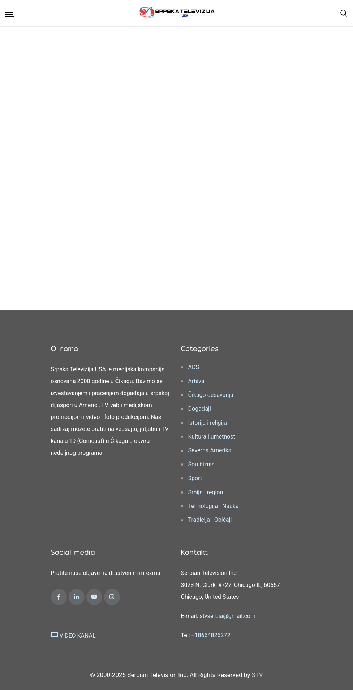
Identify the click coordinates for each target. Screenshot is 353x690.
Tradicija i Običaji (210, 519)
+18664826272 (211, 635)
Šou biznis (201, 464)
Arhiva (196, 381)
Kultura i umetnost (211, 436)
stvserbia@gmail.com (227, 616)
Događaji (199, 408)
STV (257, 674)
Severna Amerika (210, 450)
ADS (193, 367)
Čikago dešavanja (210, 394)
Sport (195, 478)
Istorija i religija (207, 422)
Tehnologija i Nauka (213, 506)
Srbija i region (205, 492)
